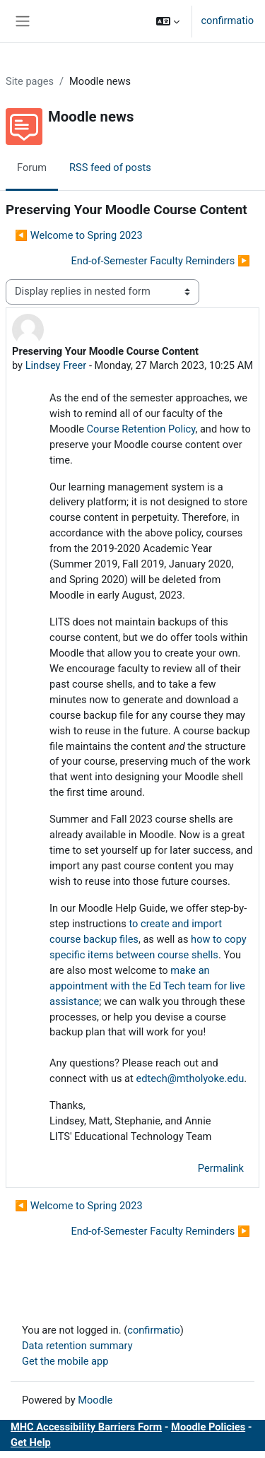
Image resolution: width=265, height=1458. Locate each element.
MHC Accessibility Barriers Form (86, 1427)
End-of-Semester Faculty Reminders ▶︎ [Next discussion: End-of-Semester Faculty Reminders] (160, 260)
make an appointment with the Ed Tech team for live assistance (147, 986)
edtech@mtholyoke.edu (190, 1078)
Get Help (31, 1442)
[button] (168, 21)
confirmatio (227, 20)
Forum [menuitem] (32, 167)
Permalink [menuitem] (221, 1168)
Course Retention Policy (141, 429)
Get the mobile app (65, 1361)
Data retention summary (77, 1345)
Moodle (95, 1400)
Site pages (30, 81)
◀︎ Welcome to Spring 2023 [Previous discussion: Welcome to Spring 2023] (79, 235)
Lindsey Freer (56, 365)
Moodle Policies (208, 1427)
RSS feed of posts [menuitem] (110, 167)
